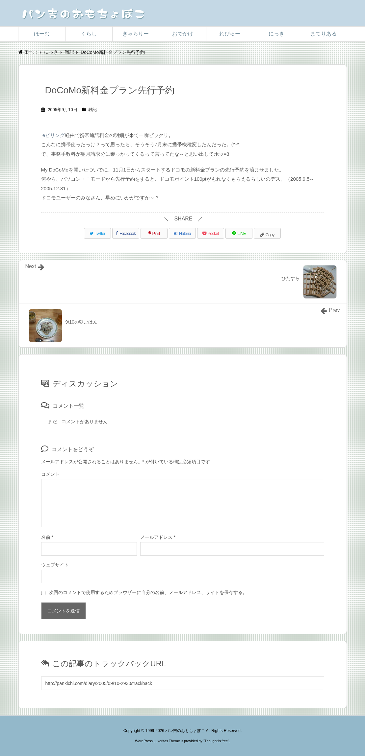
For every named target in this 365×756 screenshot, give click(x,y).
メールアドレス (157, 537)
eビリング (53, 135)
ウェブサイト (55, 564)
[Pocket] (210, 233)
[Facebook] (125, 233)
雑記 (92, 109)
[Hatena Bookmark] (182, 233)
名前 (47, 537)
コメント (50, 474)
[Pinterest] (154, 233)
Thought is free (216, 741)
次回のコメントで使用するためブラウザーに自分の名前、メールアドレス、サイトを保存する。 (148, 592)
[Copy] (267, 233)
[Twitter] (97, 233)
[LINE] (238, 233)
